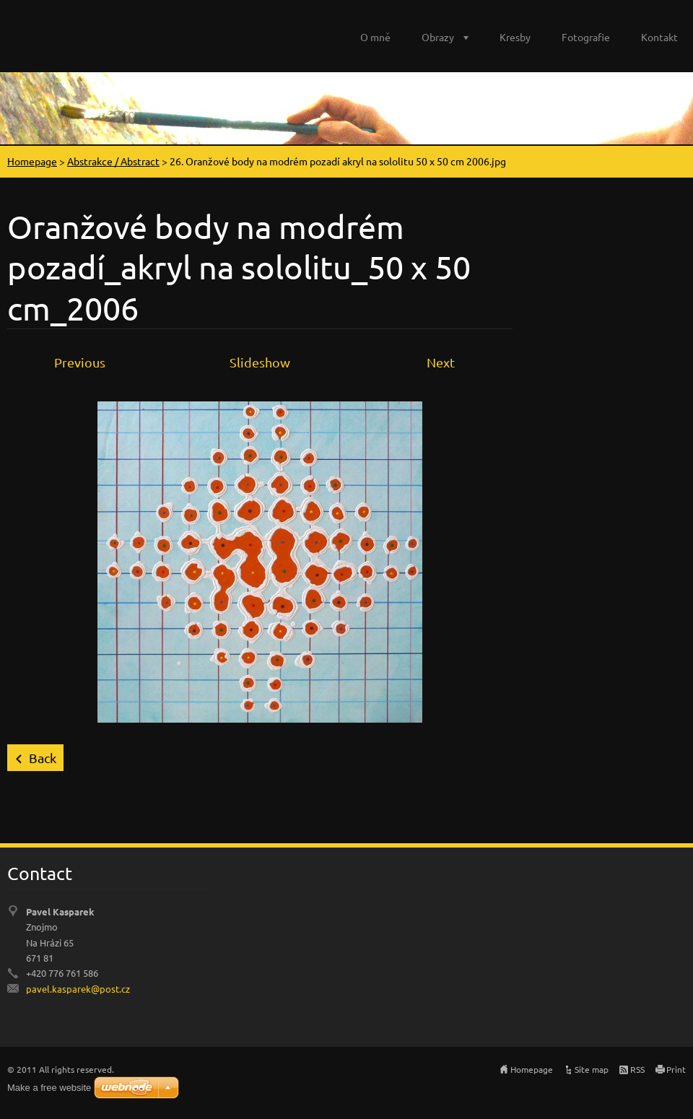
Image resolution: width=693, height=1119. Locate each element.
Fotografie (586, 36)
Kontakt (659, 36)
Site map (592, 1069)
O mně (375, 36)
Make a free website (49, 1087)
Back (42, 757)
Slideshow (260, 362)
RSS (637, 1069)
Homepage (32, 160)
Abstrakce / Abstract (113, 160)
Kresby (515, 36)
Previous (79, 362)
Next (441, 362)
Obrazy (438, 36)
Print (676, 1069)
